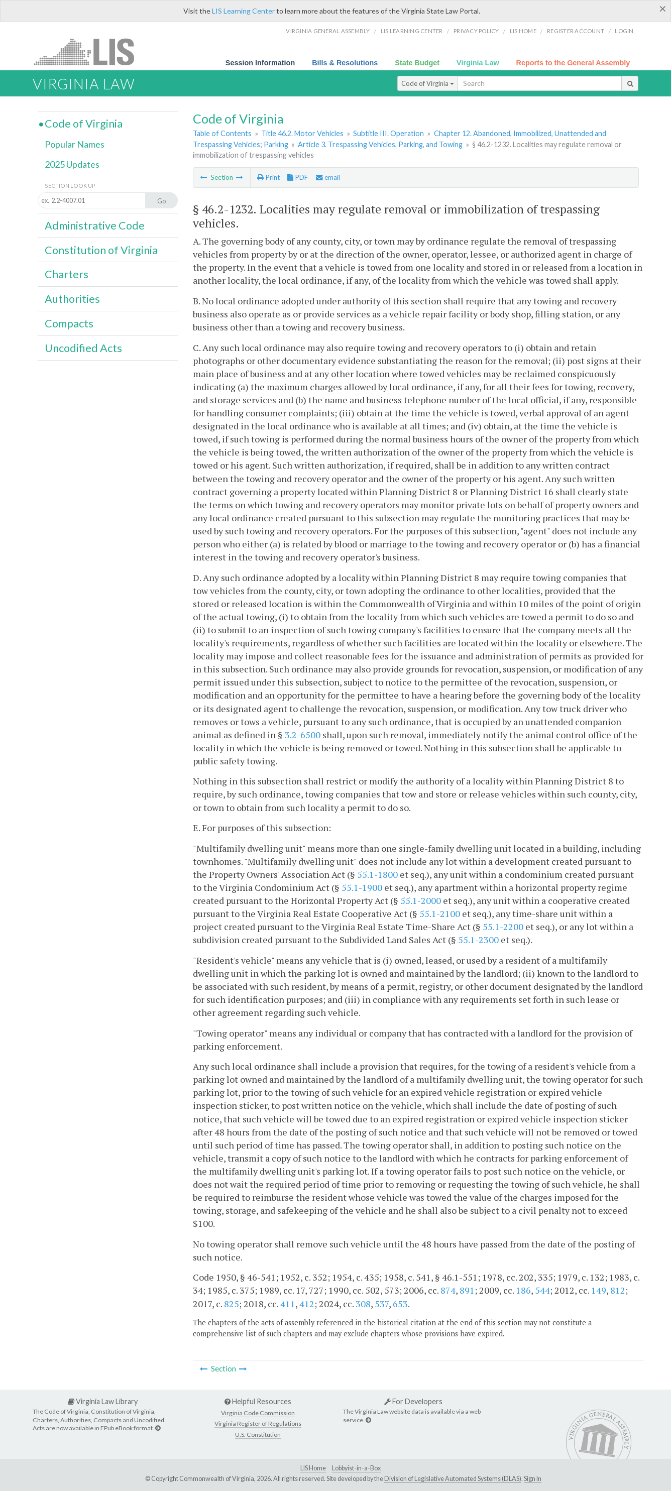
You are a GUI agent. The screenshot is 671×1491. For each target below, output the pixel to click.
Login (624, 31)
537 (382, 1304)
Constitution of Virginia (101, 250)
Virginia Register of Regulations (257, 1423)
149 (598, 1290)
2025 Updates (72, 164)
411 (287, 1304)
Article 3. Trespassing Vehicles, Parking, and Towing (380, 144)
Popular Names (74, 144)
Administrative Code (95, 225)
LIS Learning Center (243, 11)
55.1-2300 (478, 940)
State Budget (417, 63)
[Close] (662, 8)
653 (400, 1304)
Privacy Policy (476, 31)
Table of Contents (222, 133)
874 (448, 1290)
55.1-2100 (439, 913)
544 (542, 1290)
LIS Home (313, 1468)
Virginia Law (478, 63)
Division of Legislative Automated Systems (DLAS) (452, 1478)
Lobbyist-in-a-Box (356, 1468)
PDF (297, 177)
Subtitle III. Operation (388, 133)
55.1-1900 (362, 887)
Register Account (575, 31)
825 (231, 1304)
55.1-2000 (420, 900)
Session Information (260, 63)
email (328, 177)
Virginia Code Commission (258, 1413)
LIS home (523, 31)
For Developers (413, 1401)
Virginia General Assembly (328, 31)
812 (617, 1290)
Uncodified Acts (83, 348)
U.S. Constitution (258, 1434)
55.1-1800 (377, 874)
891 (467, 1290)
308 (363, 1304)
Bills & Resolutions (345, 63)
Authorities (72, 298)
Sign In (532, 1478)
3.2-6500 (302, 735)
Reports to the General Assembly (573, 63)
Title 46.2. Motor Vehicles (302, 133)
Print (268, 177)
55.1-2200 (503, 927)
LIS (90, 51)
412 (306, 1304)
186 (523, 1290)
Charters (66, 274)
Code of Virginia (427, 83)
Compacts (69, 323)
